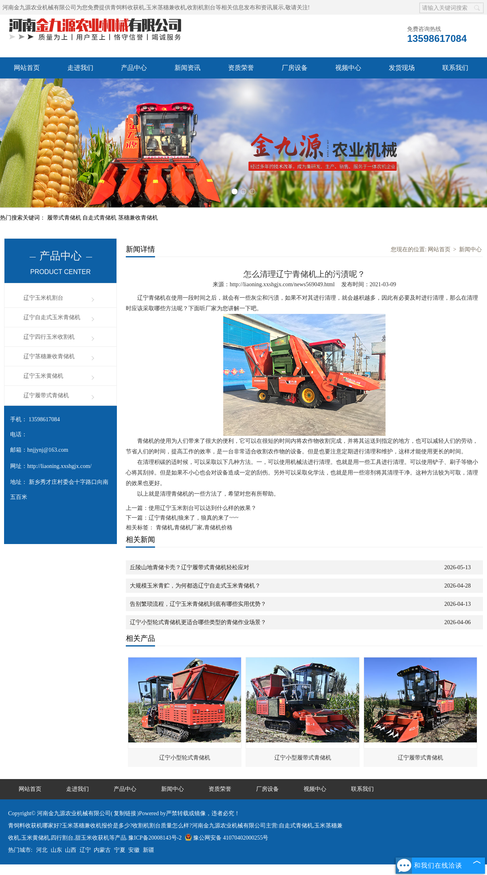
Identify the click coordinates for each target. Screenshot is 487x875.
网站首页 (27, 67)
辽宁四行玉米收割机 (49, 337)
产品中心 (134, 67)
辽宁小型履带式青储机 (302, 758)
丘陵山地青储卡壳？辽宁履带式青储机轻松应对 (189, 567)
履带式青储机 (65, 218)
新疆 (148, 850)
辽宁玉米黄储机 (43, 376)
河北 (41, 850)
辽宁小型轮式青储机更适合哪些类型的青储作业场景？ (198, 622)
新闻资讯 (187, 67)
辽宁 (85, 850)
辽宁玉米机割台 (43, 298)
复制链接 (125, 813)
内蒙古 (102, 850)
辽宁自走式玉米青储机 (52, 317)
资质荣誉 (241, 67)
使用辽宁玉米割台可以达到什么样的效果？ (202, 508)
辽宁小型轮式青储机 (184, 758)
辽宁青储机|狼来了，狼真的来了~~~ (194, 518)
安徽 (134, 850)
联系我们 (455, 67)
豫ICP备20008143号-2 (154, 838)
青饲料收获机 (127, 7)
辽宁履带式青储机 (46, 395)
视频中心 (348, 67)
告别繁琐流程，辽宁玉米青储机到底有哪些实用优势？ (198, 604)
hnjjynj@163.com (47, 450)
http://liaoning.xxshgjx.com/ (59, 466)
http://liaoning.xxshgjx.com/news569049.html (282, 284)
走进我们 (80, 67)
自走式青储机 (100, 218)
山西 (70, 850)
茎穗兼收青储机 (138, 218)
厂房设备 (295, 67)
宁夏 (119, 850)
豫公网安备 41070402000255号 (227, 838)
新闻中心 (470, 249)
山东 (56, 850)
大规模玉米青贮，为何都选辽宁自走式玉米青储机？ (195, 586)
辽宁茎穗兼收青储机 (49, 356)
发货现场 (402, 67)
